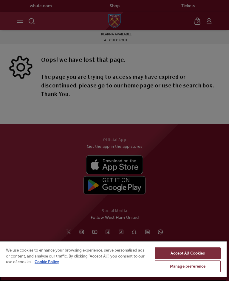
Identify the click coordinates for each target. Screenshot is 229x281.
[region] (113, 261)
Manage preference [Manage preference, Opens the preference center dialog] (187, 266)
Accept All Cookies (188, 253)
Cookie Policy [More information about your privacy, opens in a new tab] (47, 262)
